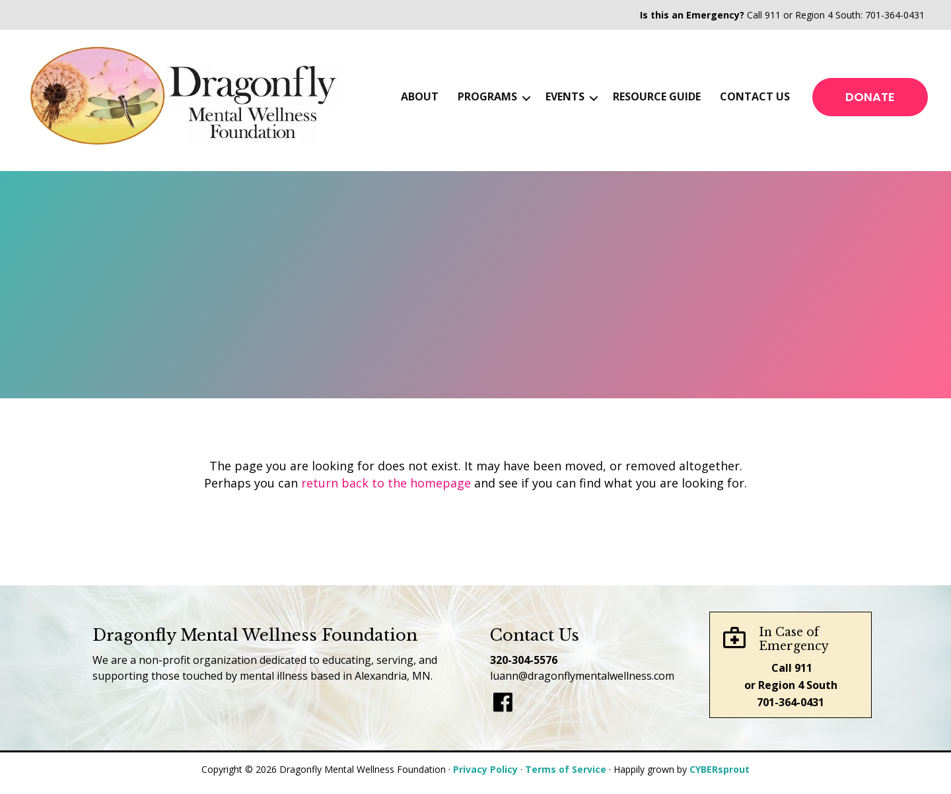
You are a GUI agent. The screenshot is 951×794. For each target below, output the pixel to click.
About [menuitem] (420, 96)
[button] (526, 98)
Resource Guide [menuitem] (657, 96)
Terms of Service (565, 769)
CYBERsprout (719, 769)
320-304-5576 (523, 660)
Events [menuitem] (565, 96)
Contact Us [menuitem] (755, 96)
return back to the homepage (386, 483)
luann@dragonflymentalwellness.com (582, 675)
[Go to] (503, 703)
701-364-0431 (895, 15)
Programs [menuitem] (487, 96)
